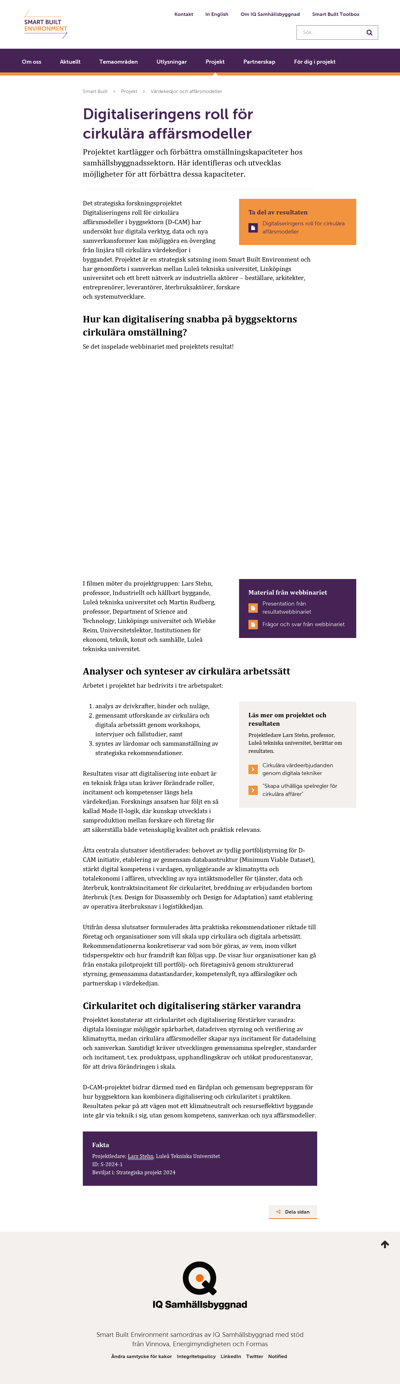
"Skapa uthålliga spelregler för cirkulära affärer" (299, 790)
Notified (277, 1356)
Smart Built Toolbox (335, 14)
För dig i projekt (315, 62)
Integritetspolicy (196, 1356)
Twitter (254, 1356)
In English (216, 14)
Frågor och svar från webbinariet (303, 624)
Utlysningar (172, 62)
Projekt (215, 62)
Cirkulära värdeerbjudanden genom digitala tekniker (297, 769)
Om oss (31, 62)
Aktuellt (70, 62)
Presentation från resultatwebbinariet (286, 608)
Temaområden (118, 62)
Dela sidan (293, 1212)
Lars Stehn (140, 1156)
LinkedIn (231, 1356)
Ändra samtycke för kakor (141, 1356)
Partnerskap (259, 62)
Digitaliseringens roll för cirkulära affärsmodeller (303, 227)
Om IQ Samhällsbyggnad (270, 14)
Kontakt (183, 14)
